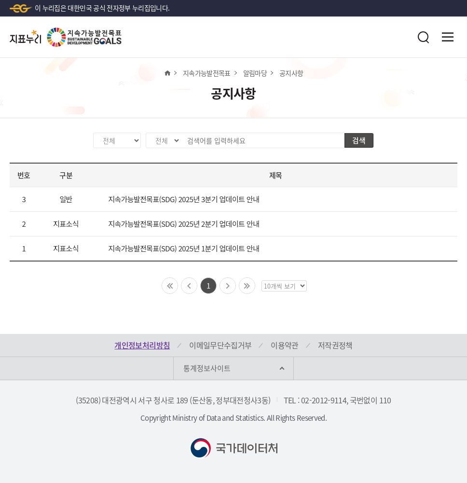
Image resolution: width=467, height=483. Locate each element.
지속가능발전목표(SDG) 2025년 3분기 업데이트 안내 (183, 199)
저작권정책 (335, 345)
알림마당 (255, 73)
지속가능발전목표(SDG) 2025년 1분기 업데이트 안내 (183, 248)
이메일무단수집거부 (220, 345)
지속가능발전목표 (207, 73)
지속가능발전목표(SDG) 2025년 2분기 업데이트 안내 (183, 224)
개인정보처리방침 (142, 345)
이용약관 (284, 345)
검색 (359, 140)
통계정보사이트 (207, 368)
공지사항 (291, 73)
